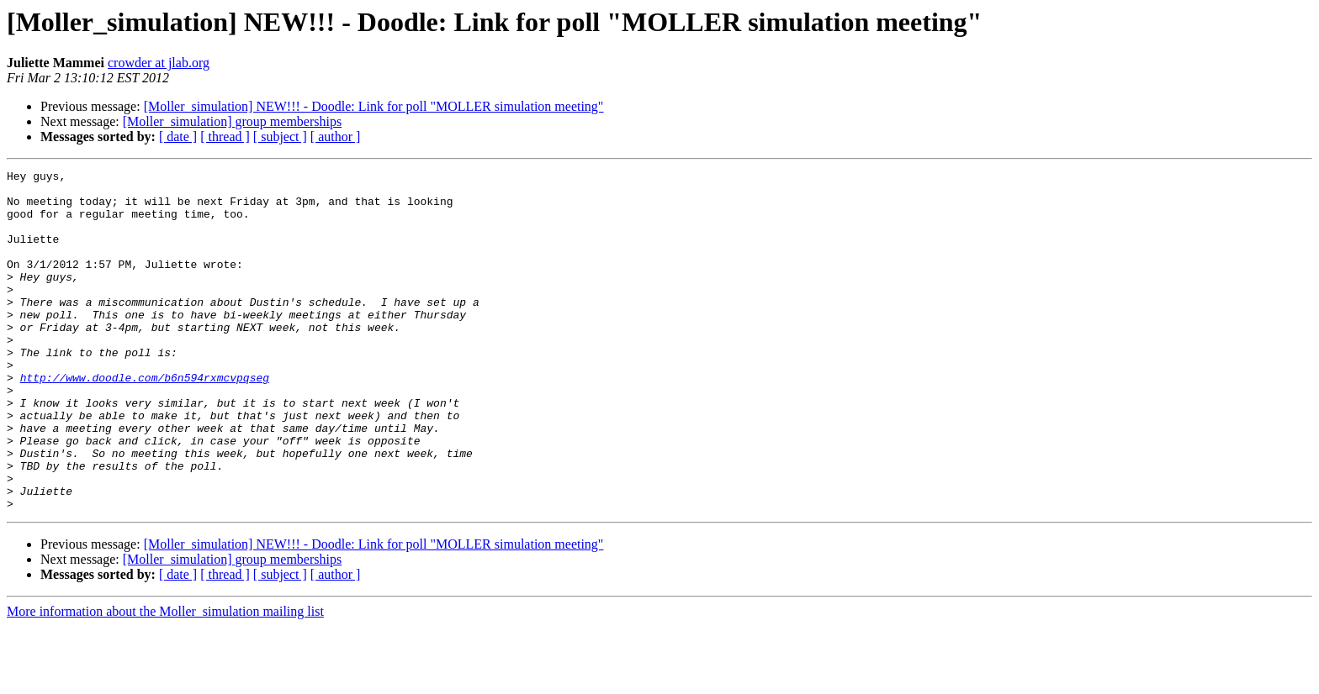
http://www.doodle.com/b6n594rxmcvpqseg (144, 420)
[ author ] (335, 136)
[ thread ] (225, 136)
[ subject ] (280, 136)
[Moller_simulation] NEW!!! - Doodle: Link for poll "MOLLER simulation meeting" (374, 106)
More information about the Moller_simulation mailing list (165, 679)
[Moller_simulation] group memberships (232, 121)
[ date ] (178, 136)
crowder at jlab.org (158, 62)
